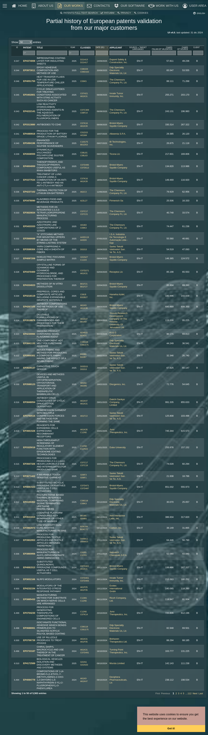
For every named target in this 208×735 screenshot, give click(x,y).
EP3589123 (29, 384)
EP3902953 (29, 540)
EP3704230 (29, 613)
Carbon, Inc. (115, 528)
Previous (165, 693)
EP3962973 (29, 528)
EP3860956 (29, 553)
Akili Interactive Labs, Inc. (117, 517)
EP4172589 (29, 663)
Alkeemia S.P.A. (117, 133)
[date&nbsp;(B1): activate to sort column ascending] (102, 51)
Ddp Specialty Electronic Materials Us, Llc (118, 70)
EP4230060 (29, 334)
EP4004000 (29, 166)
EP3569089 (29, 238)
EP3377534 (29, 180)
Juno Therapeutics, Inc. (118, 431)
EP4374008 (29, 61)
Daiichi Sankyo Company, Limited (117, 402)
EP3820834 (29, 212)
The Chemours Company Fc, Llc (118, 81)
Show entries (26, 42)
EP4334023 (29, 285)
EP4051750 (29, 81)
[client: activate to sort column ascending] (198, 51)
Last (201, 693)
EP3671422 (29, 476)
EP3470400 (29, 272)
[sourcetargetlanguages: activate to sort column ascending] (140, 51)
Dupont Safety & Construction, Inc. (118, 61)
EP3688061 (29, 628)
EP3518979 (29, 320)
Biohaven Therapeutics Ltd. (118, 640)
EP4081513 (29, 567)
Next (195, 693)
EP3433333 (29, 226)
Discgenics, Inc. (117, 384)
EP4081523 (29, 487)
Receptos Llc (116, 272)
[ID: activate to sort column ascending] (16, 51)
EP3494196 (29, 143)
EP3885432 (29, 599)
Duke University (117, 447)
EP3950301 (29, 355)
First (157, 693)
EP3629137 (29, 367)
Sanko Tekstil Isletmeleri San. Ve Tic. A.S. (117, 249)
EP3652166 (29, 579)
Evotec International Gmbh (115, 588)
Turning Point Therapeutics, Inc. (118, 651)
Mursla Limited (117, 663)
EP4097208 (29, 258)
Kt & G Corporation (115, 334)
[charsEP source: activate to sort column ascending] (185, 51)
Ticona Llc (114, 154)
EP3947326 (29, 464)
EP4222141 (29, 111)
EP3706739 (29, 640)
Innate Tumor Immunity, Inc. (116, 95)
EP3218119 (29, 295)
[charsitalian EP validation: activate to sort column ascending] (164, 51)
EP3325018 (29, 447)
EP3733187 (29, 651)
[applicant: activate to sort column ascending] (118, 51)
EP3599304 (29, 249)
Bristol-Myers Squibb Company (118, 124)
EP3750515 (29, 415)
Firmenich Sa (116, 200)
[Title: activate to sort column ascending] (52, 51)
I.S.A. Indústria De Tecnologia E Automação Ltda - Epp (118, 238)
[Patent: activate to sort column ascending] (29, 51)
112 (190, 693)
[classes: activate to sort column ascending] (87, 51)
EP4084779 (29, 679)
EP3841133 (29, 343)
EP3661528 (29, 431)
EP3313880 (29, 124)
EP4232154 (29, 588)
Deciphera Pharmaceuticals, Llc (118, 680)
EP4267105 (29, 306)
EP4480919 (29, 133)
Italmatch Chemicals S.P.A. (118, 553)
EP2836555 (29, 154)
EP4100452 (29, 502)
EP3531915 (29, 517)
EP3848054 (29, 402)
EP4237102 (29, 191)
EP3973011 (29, 70)
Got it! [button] (171, 728)
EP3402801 (29, 94)
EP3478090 (29, 200)
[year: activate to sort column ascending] (74, 51)
